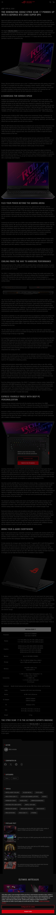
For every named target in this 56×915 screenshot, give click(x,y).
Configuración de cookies (28, 907)
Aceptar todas (28, 911)
